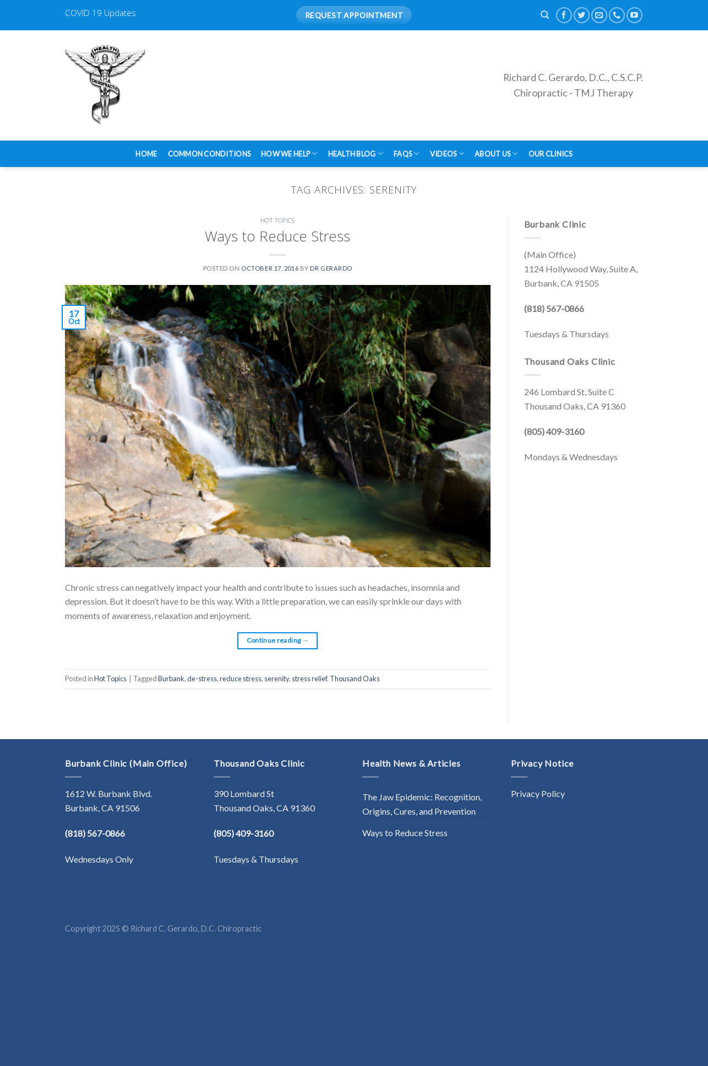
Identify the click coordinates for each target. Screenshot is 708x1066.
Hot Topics (277, 220)
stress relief (309, 678)
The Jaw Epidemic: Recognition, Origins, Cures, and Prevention (422, 804)
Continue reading (278, 640)
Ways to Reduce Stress (277, 236)
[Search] (545, 15)
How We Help (289, 153)
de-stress (202, 678)
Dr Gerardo (331, 268)
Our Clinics (551, 153)
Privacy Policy (538, 793)
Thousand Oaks (355, 678)
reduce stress (241, 678)
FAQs (406, 153)
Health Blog (355, 153)
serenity (276, 678)
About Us (496, 153)
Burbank (171, 678)
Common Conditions (209, 153)
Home (146, 153)
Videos (447, 153)
